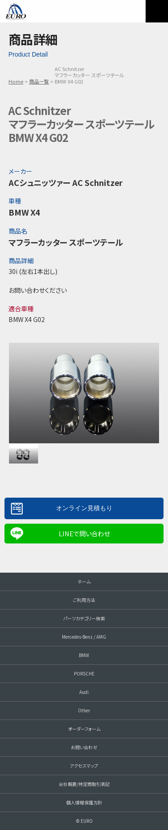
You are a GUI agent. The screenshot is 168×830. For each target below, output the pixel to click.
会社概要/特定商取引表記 (84, 784)
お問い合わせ (84, 747)
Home (16, 81)
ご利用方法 (84, 599)
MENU (157, 11)
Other (84, 710)
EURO (15, 11)
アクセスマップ (84, 765)
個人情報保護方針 (84, 802)
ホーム (84, 581)
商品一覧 (39, 81)
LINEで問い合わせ (84, 533)
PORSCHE (84, 673)
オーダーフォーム (84, 728)
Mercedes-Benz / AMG (84, 636)
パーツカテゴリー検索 (84, 618)
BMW (84, 655)
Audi (84, 692)
